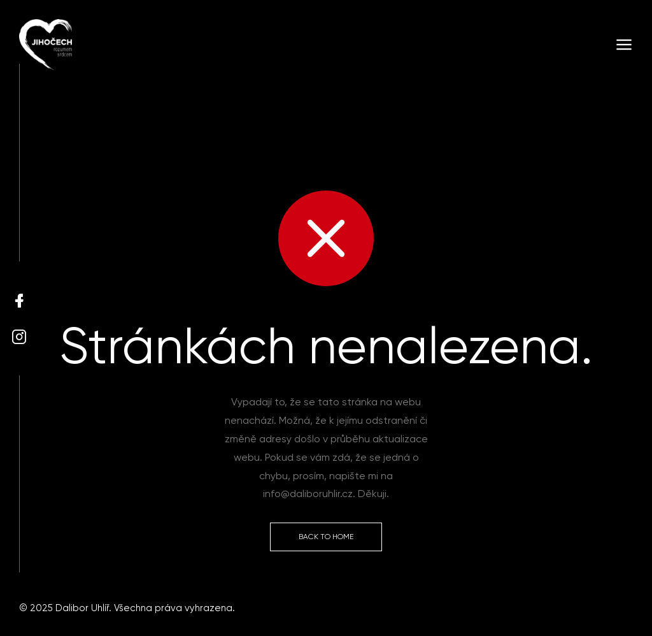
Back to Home (326, 536)
